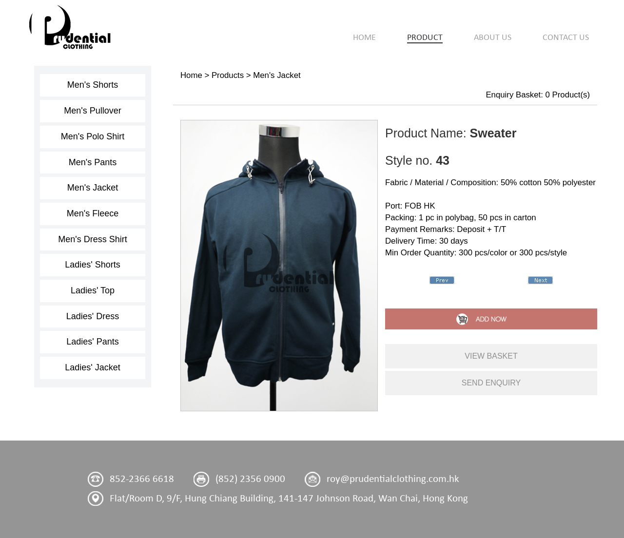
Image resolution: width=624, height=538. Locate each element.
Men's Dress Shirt (92, 239)
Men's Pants (93, 162)
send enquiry (491, 383)
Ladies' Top (93, 290)
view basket (491, 356)
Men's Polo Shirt (93, 136)
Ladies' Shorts (92, 264)
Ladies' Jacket (92, 367)
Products (228, 75)
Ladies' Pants (92, 341)
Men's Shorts (92, 85)
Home (191, 75)
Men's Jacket (92, 187)
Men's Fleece (92, 213)
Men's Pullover (92, 110)
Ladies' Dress (92, 316)
